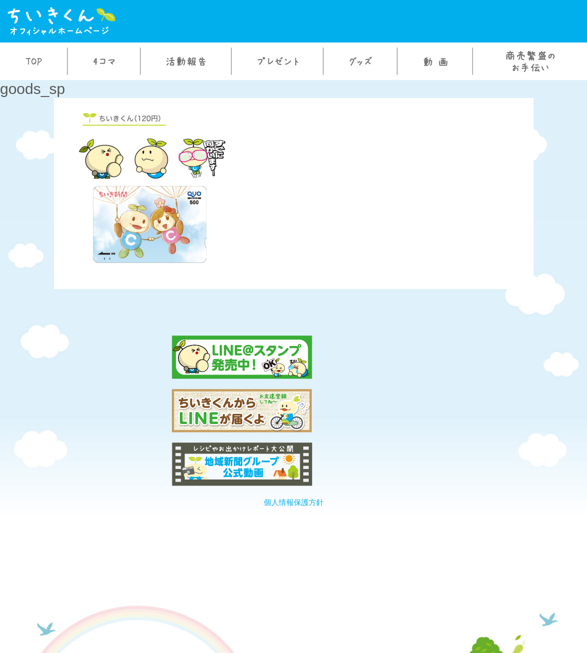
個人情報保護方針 (294, 395)
